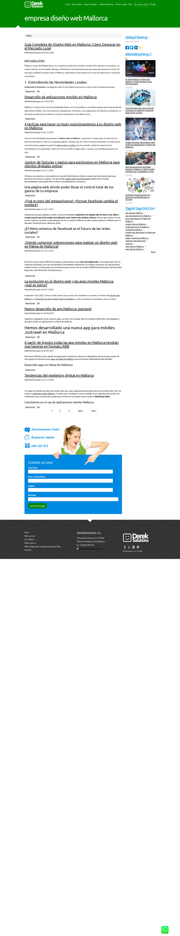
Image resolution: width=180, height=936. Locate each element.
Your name (33, 472)
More (153, 252)
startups (129, 244)
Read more (30, 96)
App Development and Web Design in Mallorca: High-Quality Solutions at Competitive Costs (140, 169)
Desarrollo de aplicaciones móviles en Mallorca (60, 102)
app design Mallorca (134, 213)
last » (94, 415)
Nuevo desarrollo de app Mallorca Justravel (57, 314)
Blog (130, 4)
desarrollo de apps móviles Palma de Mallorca (55, 304)
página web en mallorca (67, 150)
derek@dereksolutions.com (90, 548)
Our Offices (29, 539)
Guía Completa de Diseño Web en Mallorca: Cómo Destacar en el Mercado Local (72, 51)
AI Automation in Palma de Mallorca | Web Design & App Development (139, 81)
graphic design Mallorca (136, 224)
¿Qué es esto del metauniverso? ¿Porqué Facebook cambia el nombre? (71, 208)
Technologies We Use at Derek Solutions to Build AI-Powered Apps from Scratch (140, 110)
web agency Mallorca (135, 246)
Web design (77, 4)
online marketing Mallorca (137, 238)
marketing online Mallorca (43, 399)
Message (32, 500)
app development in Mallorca (138, 216)
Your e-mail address (37, 482)
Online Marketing (106, 4)
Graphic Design (91, 4)
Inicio (26, 532)
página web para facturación (77, 184)
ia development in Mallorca (137, 227)
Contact (27, 550)
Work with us (30, 543)
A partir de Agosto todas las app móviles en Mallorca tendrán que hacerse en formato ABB (71, 349)
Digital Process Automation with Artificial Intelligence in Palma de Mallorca (141, 144)
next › (80, 415)
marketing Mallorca (134, 230)
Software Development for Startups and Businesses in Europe (138, 197)
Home (67, 4)
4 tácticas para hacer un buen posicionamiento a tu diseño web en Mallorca (72, 131)
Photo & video (121, 4)
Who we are (29, 536)
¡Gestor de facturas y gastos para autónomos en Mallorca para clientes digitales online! (72, 169)
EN (154, 4)
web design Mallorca (135, 249)
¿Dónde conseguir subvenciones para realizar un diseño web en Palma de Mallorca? (70, 249)
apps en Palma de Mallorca (62, 364)
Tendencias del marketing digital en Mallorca (59, 380)
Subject (32, 491)
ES (151, 4)
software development (136, 241)
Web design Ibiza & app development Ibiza (42, 546)
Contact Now (141, 5)
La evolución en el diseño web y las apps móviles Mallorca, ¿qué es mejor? (69, 288)
